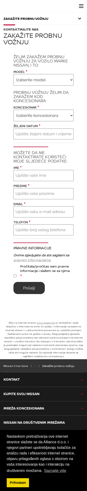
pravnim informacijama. (32, 260)
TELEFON (21, 221)
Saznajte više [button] (55, 471)
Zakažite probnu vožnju (25, 18)
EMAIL (19, 203)
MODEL (20, 71)
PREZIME (21, 185)
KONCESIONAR (26, 107)
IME (17, 167)
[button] (81, 6)
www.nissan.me (46, 322)
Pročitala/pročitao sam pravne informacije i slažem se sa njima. (45, 271)
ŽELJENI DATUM (26, 125)
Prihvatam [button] (18, 482)
